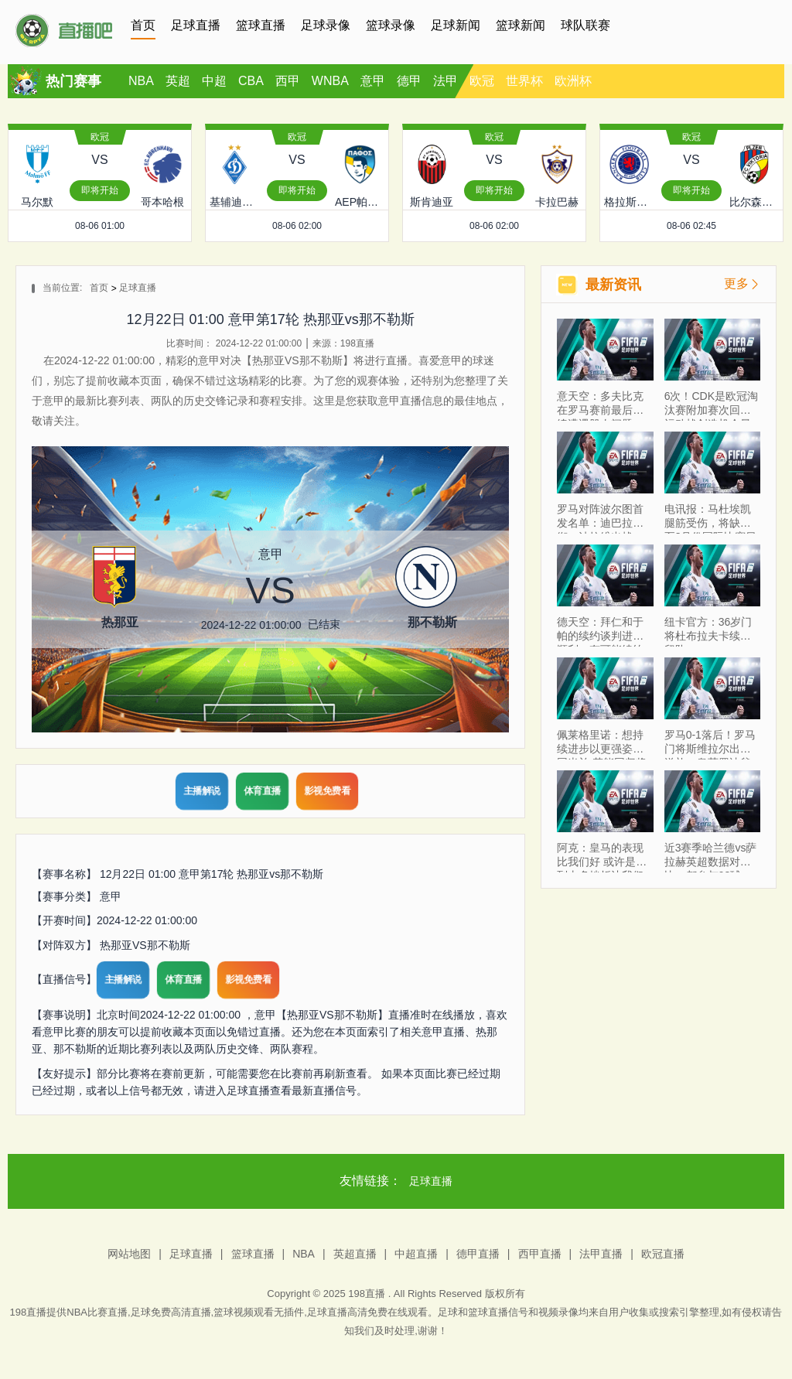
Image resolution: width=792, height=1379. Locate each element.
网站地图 (129, 1254)
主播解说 (201, 790)
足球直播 (195, 25)
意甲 (372, 80)
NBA (141, 80)
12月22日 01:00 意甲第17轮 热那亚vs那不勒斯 (211, 874)
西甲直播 (540, 1254)
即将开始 (99, 190)
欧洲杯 (573, 80)
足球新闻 (455, 25)
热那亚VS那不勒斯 (145, 945)
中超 (214, 80)
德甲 (409, 80)
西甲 (287, 80)
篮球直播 (260, 25)
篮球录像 (390, 25)
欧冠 (481, 80)
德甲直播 (478, 1254)
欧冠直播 (662, 1254)
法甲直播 (601, 1254)
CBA (251, 80)
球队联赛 (585, 25)
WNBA (330, 80)
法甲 (445, 80)
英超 (178, 80)
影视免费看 (327, 790)
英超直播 (355, 1254)
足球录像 (325, 25)
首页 (143, 25)
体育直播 (262, 790)
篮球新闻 (520, 25)
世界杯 (524, 80)
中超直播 (416, 1254)
